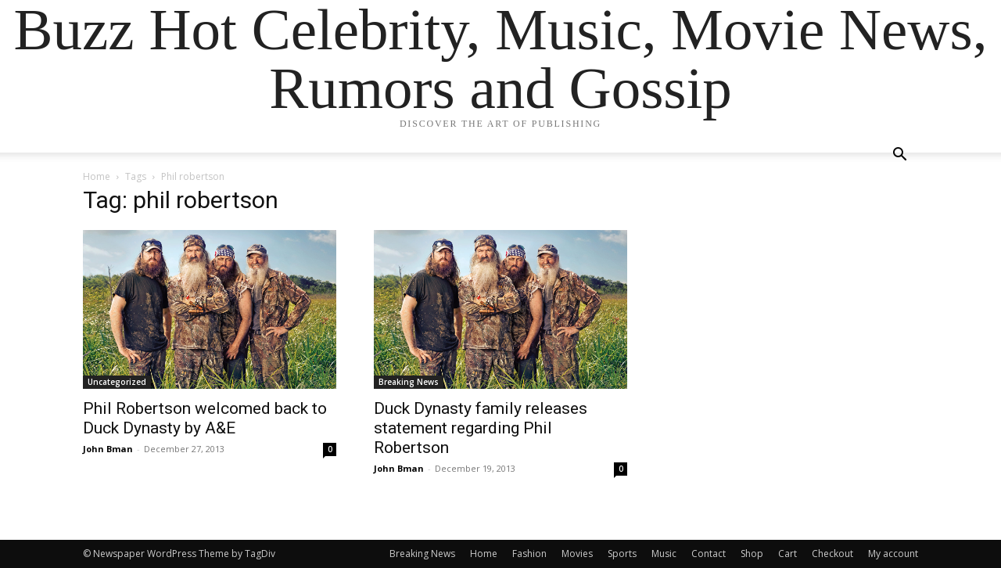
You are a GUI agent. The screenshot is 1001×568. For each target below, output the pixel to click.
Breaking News (409, 381)
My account (893, 553)
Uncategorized (117, 381)
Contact (708, 553)
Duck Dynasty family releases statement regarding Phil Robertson (480, 428)
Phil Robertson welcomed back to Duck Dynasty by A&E (205, 418)
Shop (752, 553)
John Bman (108, 449)
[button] (899, 156)
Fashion (529, 553)
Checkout (832, 553)
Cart (787, 553)
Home (96, 176)
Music (663, 553)
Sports (622, 553)
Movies (577, 553)
